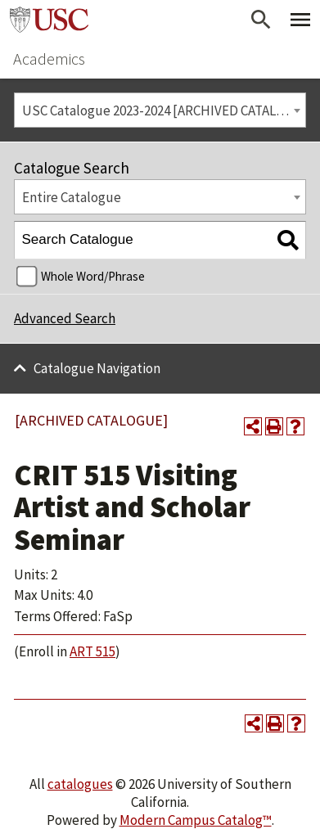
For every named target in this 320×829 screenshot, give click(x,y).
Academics (49, 58)
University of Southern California (49, 20)
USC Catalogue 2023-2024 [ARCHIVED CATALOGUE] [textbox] (164, 110)
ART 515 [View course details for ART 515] (92, 651)
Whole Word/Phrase (93, 276)
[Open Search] (261, 19)
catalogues (80, 784)
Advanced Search (64, 318)
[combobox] (160, 110)
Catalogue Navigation (97, 368)
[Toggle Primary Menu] (300, 19)
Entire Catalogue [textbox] (71, 197)
